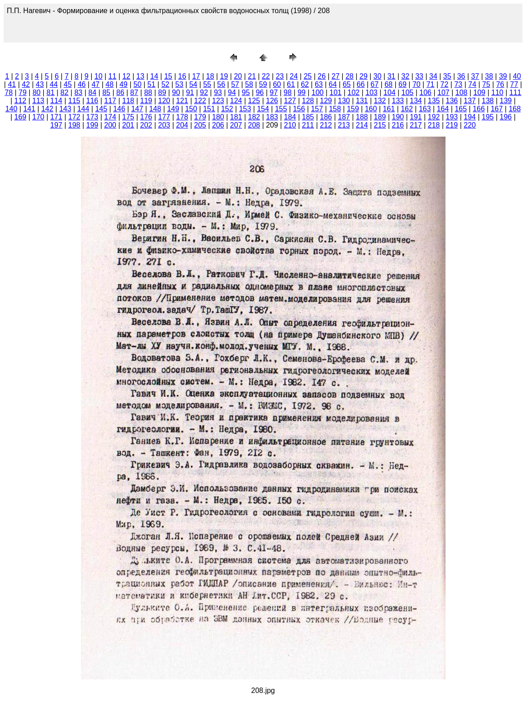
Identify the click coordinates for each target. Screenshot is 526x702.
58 (249, 84)
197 (56, 125)
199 (92, 125)
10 (99, 76)
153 (245, 109)
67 (374, 84)
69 (402, 84)
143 (65, 109)
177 (164, 117)
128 (308, 100)
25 (307, 76)
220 (470, 125)
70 (416, 84)
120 (164, 100)
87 (134, 92)
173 (92, 117)
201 (128, 125)
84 (92, 92)
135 (434, 100)
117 (110, 100)
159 (353, 109)
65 (347, 84)
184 (290, 117)
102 (353, 92)
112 (20, 100)
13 (140, 76)
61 (291, 84)
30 (378, 76)
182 (254, 117)
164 (443, 109)
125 (254, 100)
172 (74, 117)
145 (101, 109)
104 (390, 92)
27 (336, 76)
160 (371, 109)
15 (168, 76)
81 (51, 92)
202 (146, 125)
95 (246, 92)
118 (128, 100)
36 (461, 76)
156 (299, 109)
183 (272, 117)
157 (317, 109)
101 (336, 92)
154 (263, 109)
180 (218, 117)
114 (56, 100)
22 (266, 76)
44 (54, 84)
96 (260, 92)
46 (82, 84)
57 (235, 84)
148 (155, 109)
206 (218, 125)
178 (182, 117)
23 (280, 76)
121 (182, 100)
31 (391, 76)
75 (486, 84)
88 (148, 92)
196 (506, 117)
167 (497, 109)
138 (488, 100)
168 (515, 109)
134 (416, 100)
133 (398, 100)
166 (479, 109)
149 (173, 109)
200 (110, 125)
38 (489, 76)
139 (506, 100)
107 (443, 92)
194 (470, 117)
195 (488, 117)
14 (154, 76)
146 (119, 109)
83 (78, 92)
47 (95, 84)
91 (190, 92)
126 (272, 100)
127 (290, 100)
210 (290, 125)
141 (29, 109)
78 (9, 92)
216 (398, 125)
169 (20, 117)
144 (83, 109)
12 (126, 76)
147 (137, 109)
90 (176, 92)
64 (333, 84)
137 (470, 100)
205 (200, 125)
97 (274, 92)
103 (371, 92)
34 (433, 76)
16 (182, 76)
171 (56, 117)
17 (196, 76)
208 (254, 125)
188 (362, 117)
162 (407, 109)
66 (361, 84)
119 (146, 100)
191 (416, 117)
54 (193, 84)
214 (362, 125)
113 (38, 100)
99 (302, 92)
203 (164, 125)
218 (434, 125)
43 (40, 84)
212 (326, 125)
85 (106, 92)
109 (480, 92)
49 (123, 84)
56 (221, 84)
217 (416, 125)
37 (475, 76)
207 (236, 125)
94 (232, 92)
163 (425, 109)
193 (452, 117)
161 (389, 109)
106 (425, 92)
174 (110, 117)
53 (179, 84)
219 (452, 125)
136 (452, 100)
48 (109, 84)
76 (500, 84)
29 (364, 76)
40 (517, 76)
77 (514, 84)
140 (11, 109)
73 (458, 84)
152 (227, 109)
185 (308, 117)
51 (151, 84)
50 (137, 84)
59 (263, 84)
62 (305, 84)
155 (281, 109)
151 (209, 109)
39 (503, 76)
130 (344, 100)
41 (12, 84)
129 (326, 100)
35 (447, 76)
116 (92, 100)
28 (350, 76)
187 (344, 117)
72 (445, 84)
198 (74, 125)
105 (408, 92)
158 (335, 109)
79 (23, 92)
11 (113, 76)
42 (26, 84)
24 (294, 76)
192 (434, 117)
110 (497, 92)
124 (236, 100)
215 (380, 125)
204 (182, 125)
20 (238, 76)
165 (461, 109)
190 (398, 117)
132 (380, 100)
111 (515, 92)
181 (236, 117)
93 (218, 92)
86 (120, 92)
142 (47, 109)
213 (344, 125)
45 (68, 84)
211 (308, 125)
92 (204, 92)
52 (165, 84)
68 (388, 84)
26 (321, 76)
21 (252, 76)
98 (288, 92)
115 (74, 100)
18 (210, 76)
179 (200, 117)
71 (430, 84)
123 (218, 100)
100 (318, 92)
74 (472, 84)
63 (319, 84)
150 (191, 109)
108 (461, 92)
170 (38, 117)
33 (419, 76)
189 (380, 117)
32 (405, 76)
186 (326, 117)
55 (207, 84)
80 (37, 92)
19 (224, 76)
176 (146, 117)
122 (200, 100)
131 (362, 100)
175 (128, 117)
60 (277, 84)
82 (65, 92)
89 (162, 92)
